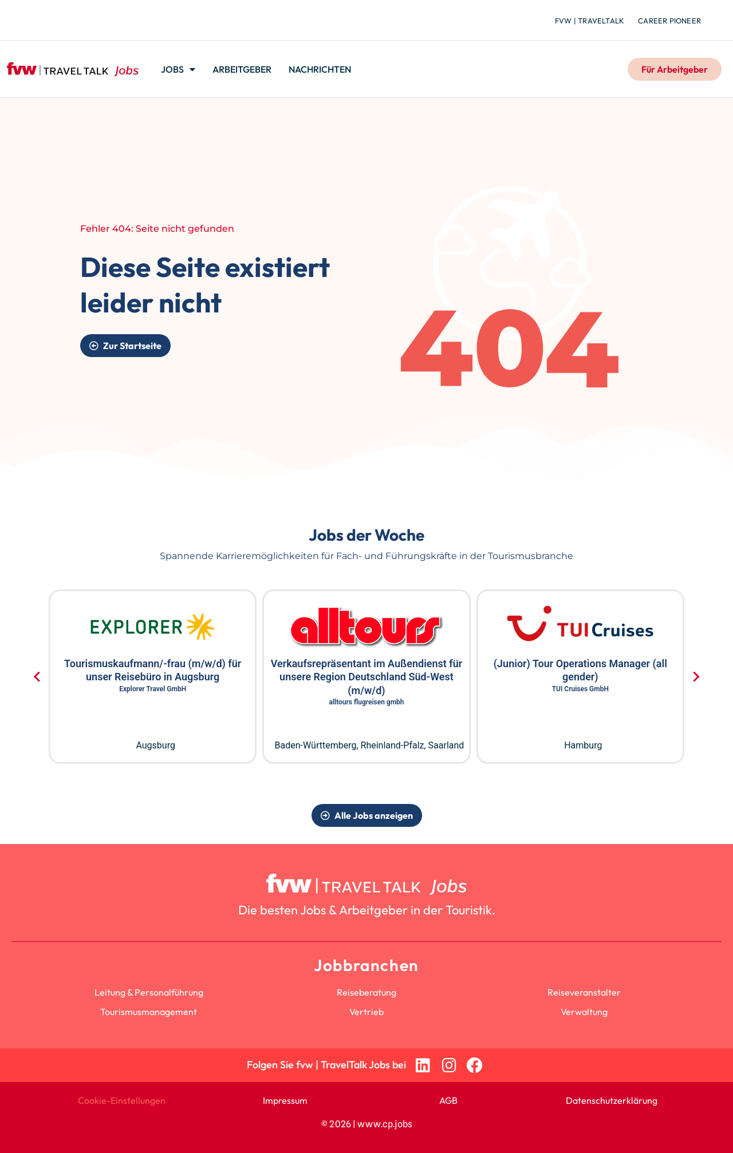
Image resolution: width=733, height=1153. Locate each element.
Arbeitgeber (241, 69)
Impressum (285, 1100)
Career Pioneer (669, 20)
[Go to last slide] (37, 677)
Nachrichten (320, 69)
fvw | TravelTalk (589, 20)
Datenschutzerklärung (611, 1100)
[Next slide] (695, 677)
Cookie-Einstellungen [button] (121, 1100)
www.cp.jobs (384, 1124)
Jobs (178, 69)
